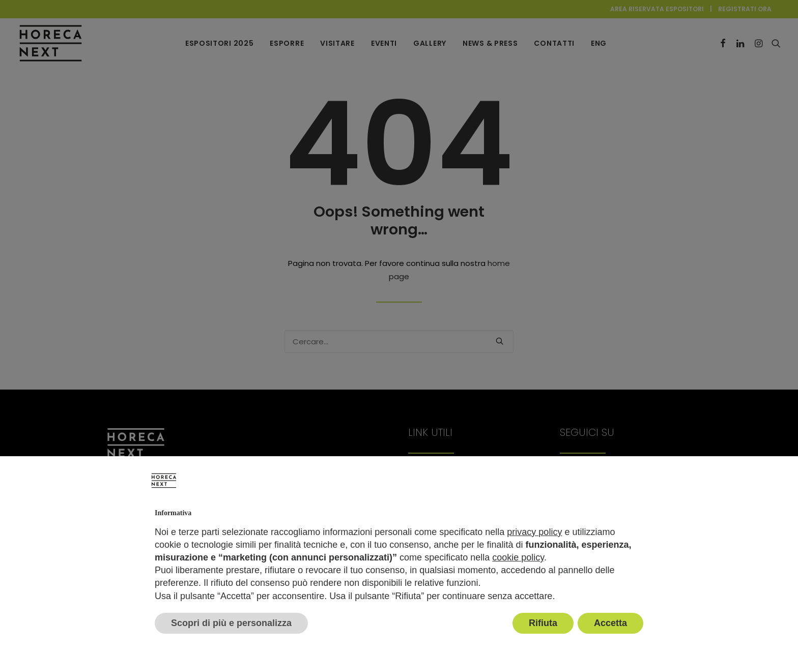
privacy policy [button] (534, 532)
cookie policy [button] (518, 557)
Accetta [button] (610, 623)
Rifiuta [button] (543, 623)
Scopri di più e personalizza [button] (231, 623)
